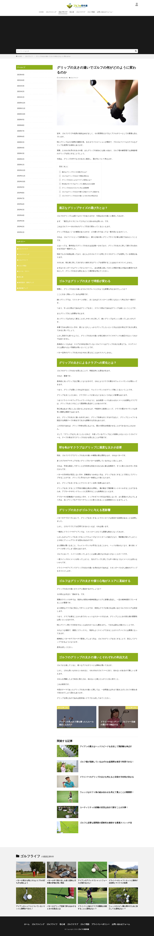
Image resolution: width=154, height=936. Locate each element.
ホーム (29, 923)
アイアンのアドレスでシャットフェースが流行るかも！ (92, 881)
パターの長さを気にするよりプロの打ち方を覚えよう (30, 881)
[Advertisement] (77, 33)
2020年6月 (20, 136)
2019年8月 (20, 191)
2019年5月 (20, 208)
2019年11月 (21, 175)
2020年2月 (20, 158)
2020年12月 (21, 102)
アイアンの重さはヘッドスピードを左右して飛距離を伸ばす (106, 746)
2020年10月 (21, 113)
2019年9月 (20, 186)
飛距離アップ (23, 286)
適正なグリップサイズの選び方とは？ (73, 171)
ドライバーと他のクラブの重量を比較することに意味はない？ (92, 907)
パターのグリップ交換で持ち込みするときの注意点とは (61, 907)
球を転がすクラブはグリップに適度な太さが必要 (77, 183)
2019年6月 (20, 202)
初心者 (72, 12)
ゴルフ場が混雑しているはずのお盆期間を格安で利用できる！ (107, 761)
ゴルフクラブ (80, 12)
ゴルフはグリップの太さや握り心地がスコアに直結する (79, 191)
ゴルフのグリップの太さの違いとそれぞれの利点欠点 (78, 195)
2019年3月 (20, 219)
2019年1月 (20, 230)
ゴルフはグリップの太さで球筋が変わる (74, 175)
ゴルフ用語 (91, 12)
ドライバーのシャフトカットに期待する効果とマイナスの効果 (123, 881)
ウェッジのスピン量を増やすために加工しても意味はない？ (123, 907)
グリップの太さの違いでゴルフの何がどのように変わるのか (53, 56)
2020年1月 (20, 164)
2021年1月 (20, 97)
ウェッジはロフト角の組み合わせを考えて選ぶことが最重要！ (107, 792)
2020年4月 (20, 147)
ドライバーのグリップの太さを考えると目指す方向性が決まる (107, 776)
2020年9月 (20, 119)
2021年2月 (20, 91)
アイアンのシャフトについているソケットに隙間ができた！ (30, 907)
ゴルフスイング (51, 12)
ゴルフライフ (62, 12)
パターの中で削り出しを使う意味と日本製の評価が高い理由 (61, 881)
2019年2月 (20, 225)
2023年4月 (20, 75)
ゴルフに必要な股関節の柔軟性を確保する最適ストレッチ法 (106, 822)
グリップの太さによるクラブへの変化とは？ (75, 179)
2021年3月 (20, 86)
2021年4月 (20, 80)
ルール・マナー (24, 269)
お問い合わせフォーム (104, 12)
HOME (41, 12)
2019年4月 (20, 214)
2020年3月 (20, 152)
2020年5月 (20, 141)
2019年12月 (21, 169)
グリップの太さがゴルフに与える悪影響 (74, 187)
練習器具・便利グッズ (26, 280)
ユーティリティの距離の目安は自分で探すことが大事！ (104, 807)
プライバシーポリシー (99, 923)
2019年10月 (21, 180)
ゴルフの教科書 (83, 928)
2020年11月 (21, 108)
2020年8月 (20, 125)
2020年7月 (20, 130)
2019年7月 (20, 197)
